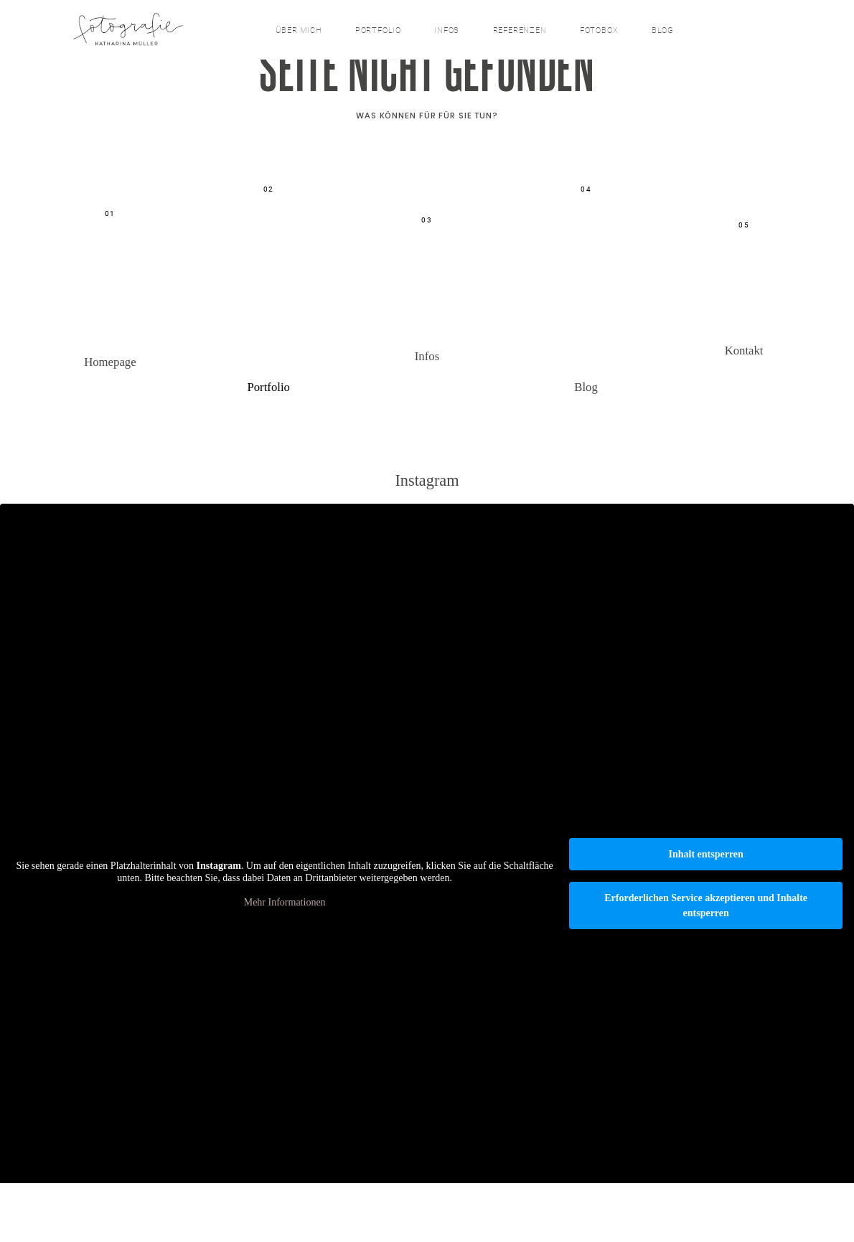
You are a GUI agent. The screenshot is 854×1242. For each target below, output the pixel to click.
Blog (663, 31)
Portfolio (378, 31)
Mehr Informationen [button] (285, 961)
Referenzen (520, 31)
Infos (446, 31)
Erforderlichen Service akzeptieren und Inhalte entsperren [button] (705, 965)
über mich (299, 31)
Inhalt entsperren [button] (705, 913)
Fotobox (599, 31)
